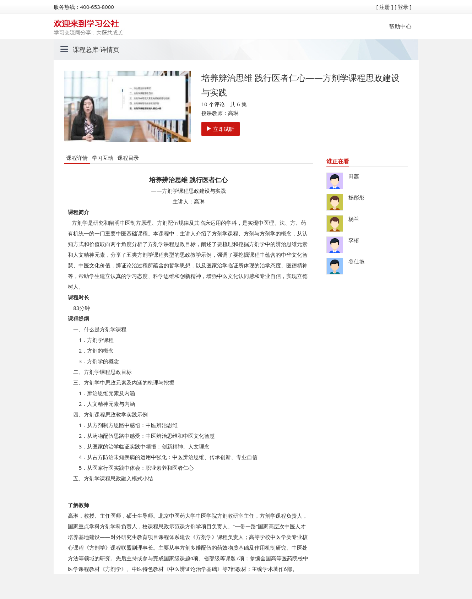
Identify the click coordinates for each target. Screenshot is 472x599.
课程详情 (77, 157)
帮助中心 (400, 26)
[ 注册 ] (384, 6)
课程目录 (128, 157)
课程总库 (85, 49)
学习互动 (102, 157)
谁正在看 (337, 161)
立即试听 (220, 128)
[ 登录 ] (403, 6)
